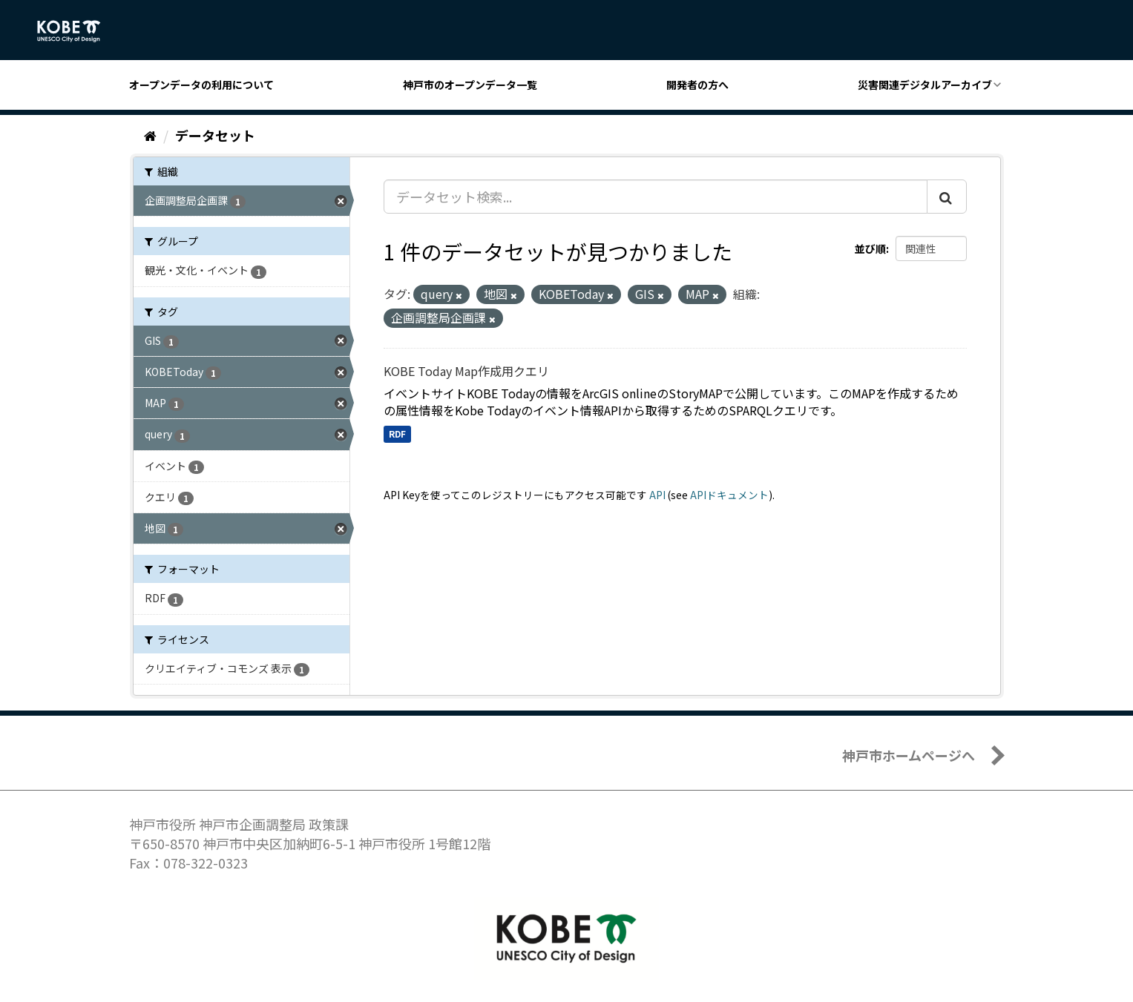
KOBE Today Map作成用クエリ (466, 371)
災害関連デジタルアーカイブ (925, 84)
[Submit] (947, 196)
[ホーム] (150, 135)
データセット (215, 135)
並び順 (870, 248)
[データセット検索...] (655, 196)
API (657, 494)
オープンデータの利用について (201, 84)
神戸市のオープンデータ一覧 (470, 84)
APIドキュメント (729, 494)
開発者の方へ (697, 84)
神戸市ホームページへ (908, 755)
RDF (397, 433)
